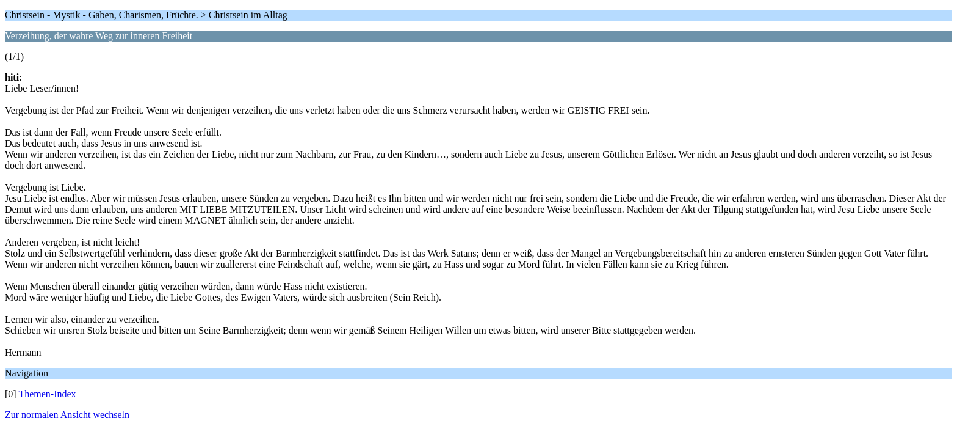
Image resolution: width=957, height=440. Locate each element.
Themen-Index (47, 394)
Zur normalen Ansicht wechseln (67, 414)
